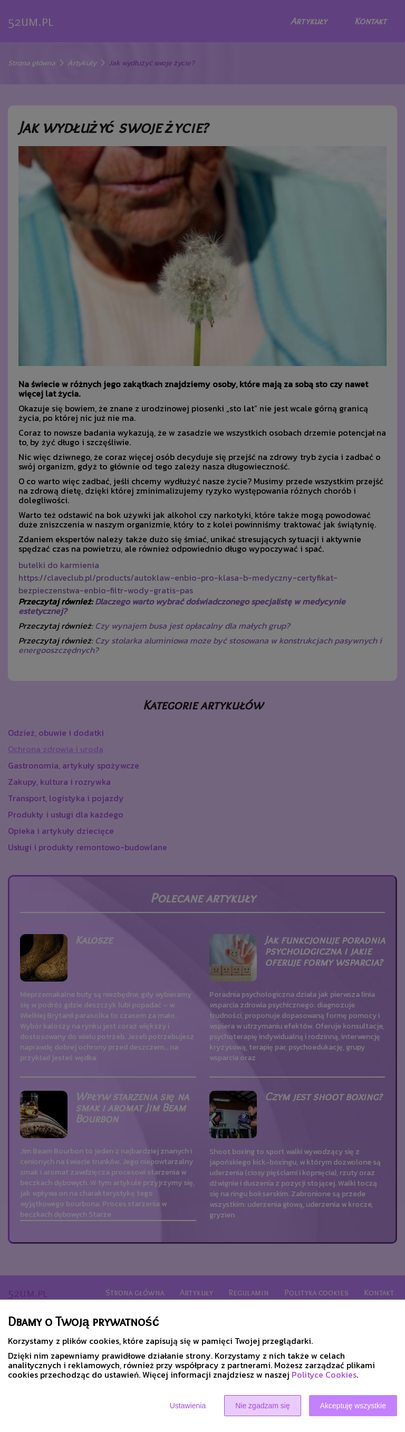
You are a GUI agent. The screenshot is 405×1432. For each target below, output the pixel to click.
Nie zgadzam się (262, 1405)
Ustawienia (188, 1405)
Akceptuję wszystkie (353, 1405)
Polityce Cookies (324, 1374)
